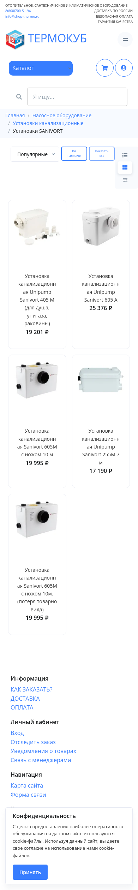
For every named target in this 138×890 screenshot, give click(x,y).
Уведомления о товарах (43, 751)
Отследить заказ (33, 742)
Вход (17, 733)
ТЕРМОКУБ (25, 39)
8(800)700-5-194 (18, 10)
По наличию (73, 153)
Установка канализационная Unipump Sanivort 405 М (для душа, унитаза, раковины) (37, 300)
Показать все (102, 153)
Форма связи (28, 795)
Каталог (23, 68)
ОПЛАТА (22, 707)
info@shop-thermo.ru (22, 16)
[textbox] (32, 154)
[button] (124, 68)
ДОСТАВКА (25, 698)
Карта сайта (27, 785)
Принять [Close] (30, 872)
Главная (15, 115)
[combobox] (35, 154)
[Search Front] (77, 97)
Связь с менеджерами (41, 760)
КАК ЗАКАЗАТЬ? (31, 689)
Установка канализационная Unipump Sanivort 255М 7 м (101, 446)
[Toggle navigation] (125, 39)
